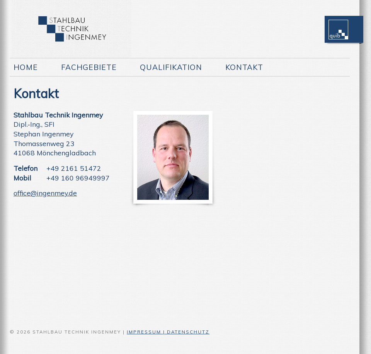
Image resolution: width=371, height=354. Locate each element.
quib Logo (338, 27)
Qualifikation (171, 67)
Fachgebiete (89, 67)
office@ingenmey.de (45, 193)
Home (26, 67)
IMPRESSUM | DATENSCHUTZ (168, 332)
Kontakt (244, 67)
